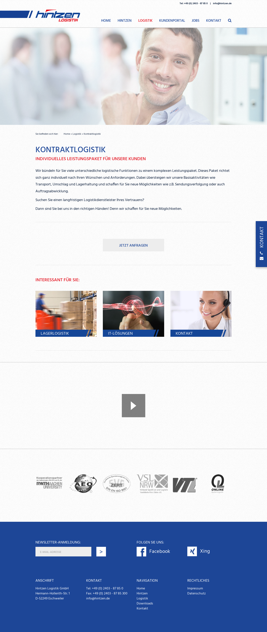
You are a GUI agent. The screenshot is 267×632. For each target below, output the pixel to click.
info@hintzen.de (222, 3)
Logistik (145, 21)
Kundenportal (172, 21)
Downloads (145, 603)
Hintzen (125, 21)
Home (106, 21)
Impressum (195, 588)
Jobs (195, 21)
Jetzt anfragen (133, 246)
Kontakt (213, 21)
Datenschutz (196, 593)
